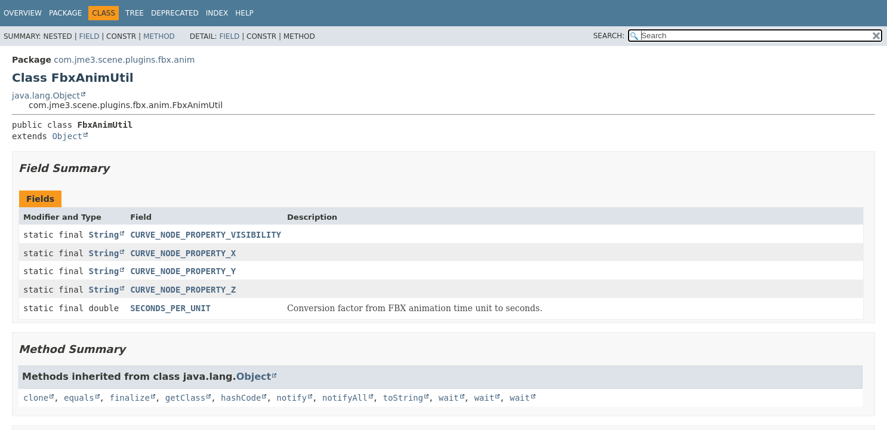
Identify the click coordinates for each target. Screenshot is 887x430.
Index (217, 13)
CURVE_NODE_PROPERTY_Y (183, 271)
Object (67, 136)
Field (89, 36)
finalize (129, 398)
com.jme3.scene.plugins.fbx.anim (124, 59)
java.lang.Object (46, 95)
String (104, 234)
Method (159, 36)
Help (244, 13)
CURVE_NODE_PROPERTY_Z (183, 289)
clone (35, 398)
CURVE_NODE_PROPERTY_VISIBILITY (205, 234)
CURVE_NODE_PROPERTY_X (183, 253)
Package (65, 13)
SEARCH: (609, 36)
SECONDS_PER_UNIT (170, 308)
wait (449, 398)
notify (291, 398)
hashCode (241, 398)
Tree (134, 13)
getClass (185, 398)
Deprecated (175, 13)
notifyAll (345, 398)
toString (403, 398)
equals (79, 398)
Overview (23, 13)
